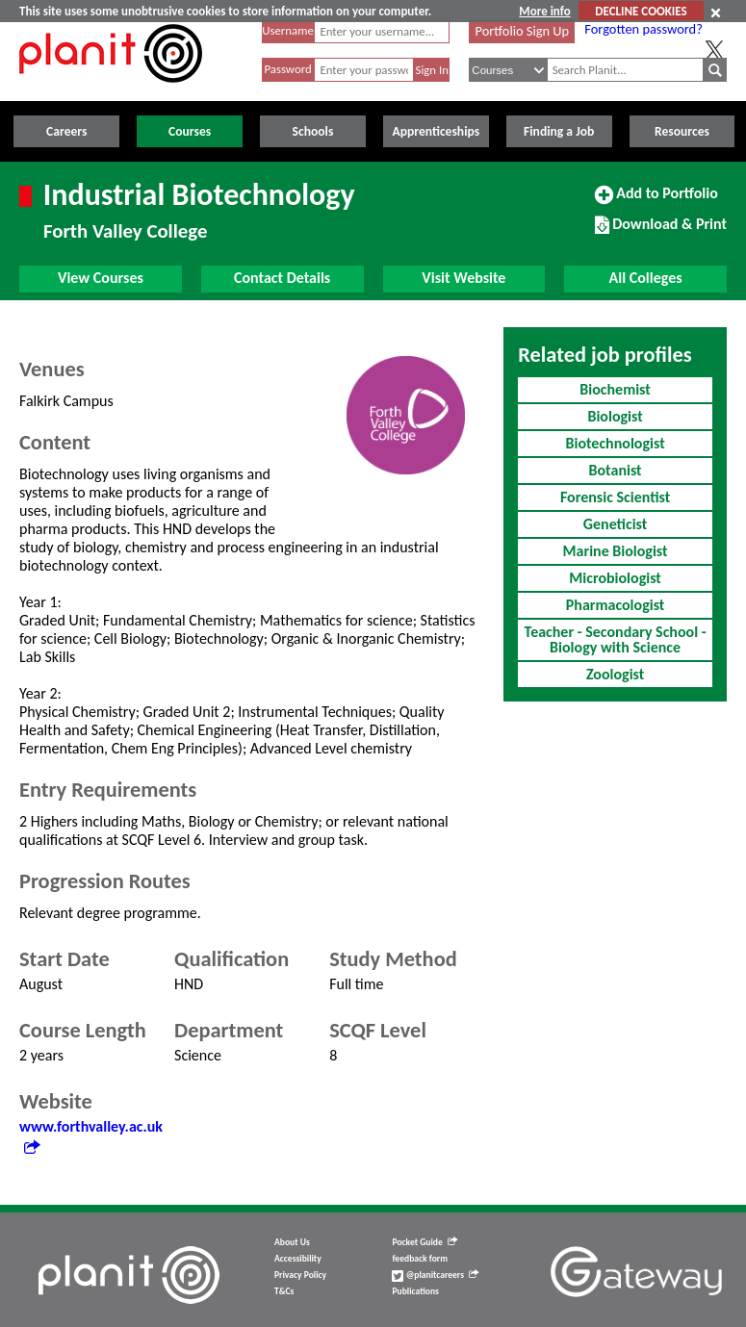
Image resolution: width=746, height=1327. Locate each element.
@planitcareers (435, 1275)
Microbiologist (615, 578)
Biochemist (615, 389)
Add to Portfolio (656, 201)
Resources (682, 131)
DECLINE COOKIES (640, 11)
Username (288, 30)
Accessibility (298, 1258)
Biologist (614, 416)
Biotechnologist (615, 443)
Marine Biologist (615, 551)
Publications (415, 1291)
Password (287, 69)
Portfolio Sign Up (523, 30)
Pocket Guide (424, 1242)
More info (544, 11)
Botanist (615, 470)
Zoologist (615, 674)
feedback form (420, 1258)
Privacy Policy (300, 1275)
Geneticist (615, 524)
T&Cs (284, 1291)
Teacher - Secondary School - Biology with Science (616, 639)
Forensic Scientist (615, 497)
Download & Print (661, 232)
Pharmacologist (615, 605)
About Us (292, 1242)
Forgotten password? (643, 29)
